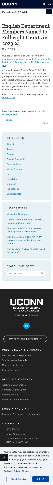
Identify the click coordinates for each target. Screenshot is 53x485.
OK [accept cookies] (40, 479)
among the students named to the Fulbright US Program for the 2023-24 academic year (26, 62)
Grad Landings (14, 164)
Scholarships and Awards (14, 360)
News (9, 174)
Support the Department (25, 339)
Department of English (15, 12)
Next (47, 123)
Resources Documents (13, 414)
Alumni (32, 111)
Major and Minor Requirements (17, 355)
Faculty (10, 154)
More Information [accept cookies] (18, 479)
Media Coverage (15, 169)
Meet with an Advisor (12, 365)
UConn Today (8, 97)
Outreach (11, 184)
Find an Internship (11, 370)
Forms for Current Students (15, 399)
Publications (13, 188)
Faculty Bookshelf (15, 159)
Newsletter (12, 179)
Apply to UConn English (14, 385)
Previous (7, 120)
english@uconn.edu (16, 434)
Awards (41, 111)
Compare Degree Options (14, 389)
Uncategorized (9, 114)
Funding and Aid (10, 394)
